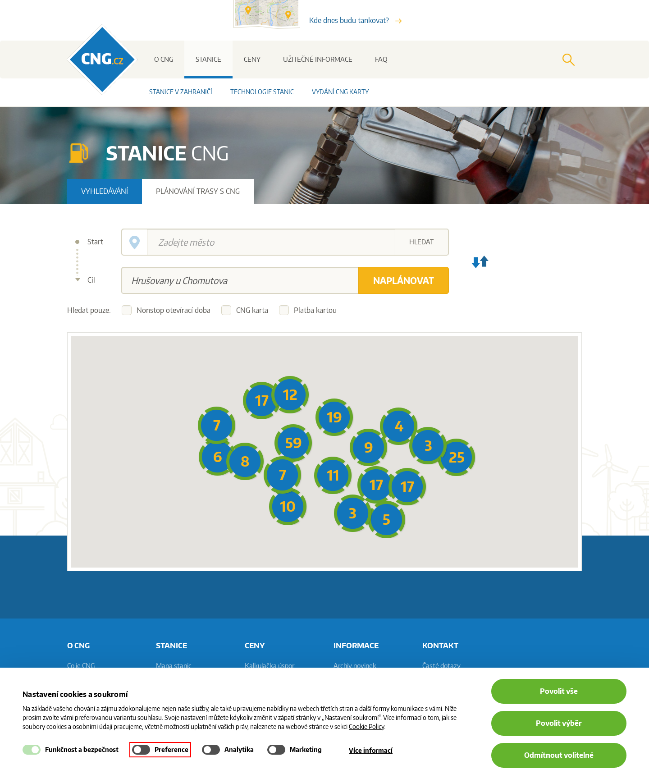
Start (95, 241)
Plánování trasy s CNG (198, 191)
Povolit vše (559, 691)
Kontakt (440, 645)
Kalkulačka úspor (269, 665)
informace (356, 645)
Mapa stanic (174, 665)
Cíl (91, 279)
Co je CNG (81, 665)
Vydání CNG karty (340, 92)
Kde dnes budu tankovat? (355, 20)
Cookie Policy (366, 726)
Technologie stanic (262, 92)
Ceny (252, 59)
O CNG (163, 59)
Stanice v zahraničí (180, 92)
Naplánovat (403, 280)
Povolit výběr (559, 723)
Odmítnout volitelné (559, 755)
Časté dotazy (441, 665)
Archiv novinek (355, 665)
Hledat (421, 242)
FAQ (381, 59)
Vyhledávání (104, 191)
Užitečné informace (317, 59)
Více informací (371, 750)
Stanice (208, 59)
